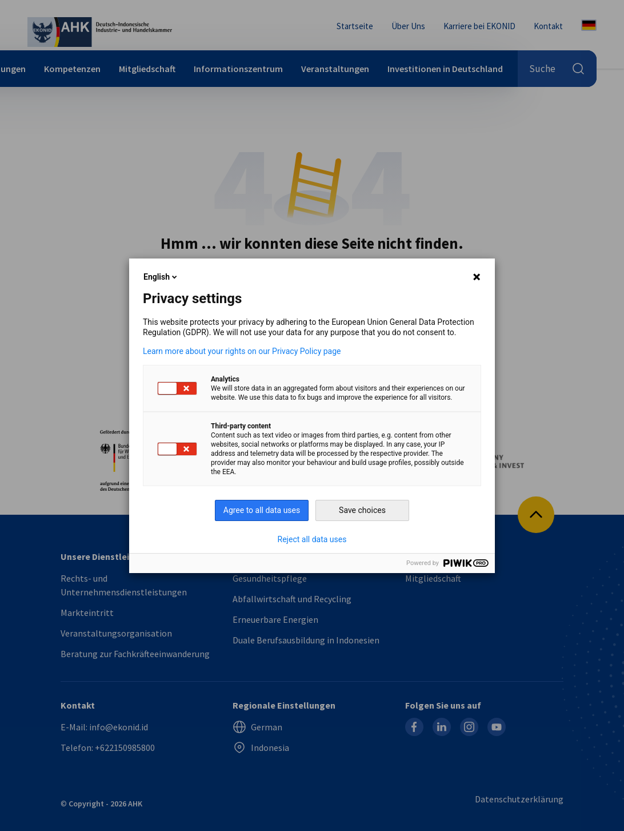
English (161, 276)
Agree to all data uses (262, 510)
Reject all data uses (312, 539)
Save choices (362, 510)
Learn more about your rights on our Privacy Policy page (242, 351)
